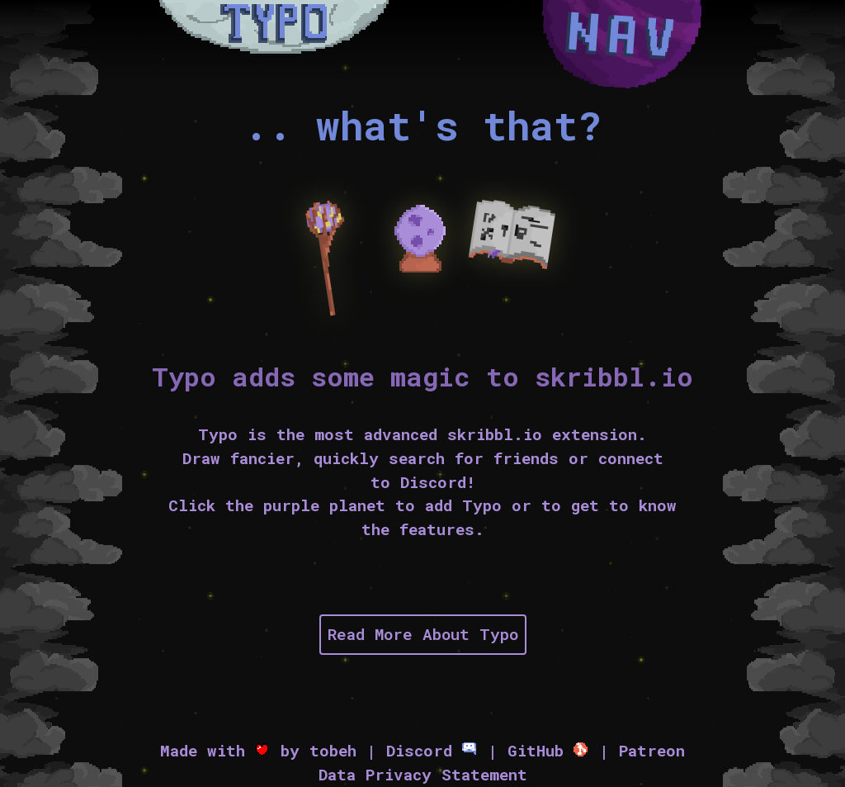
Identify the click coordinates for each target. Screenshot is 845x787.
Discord (432, 750)
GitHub (548, 750)
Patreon (652, 750)
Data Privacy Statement (423, 774)
